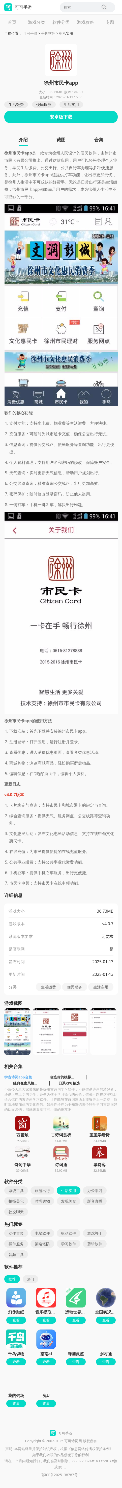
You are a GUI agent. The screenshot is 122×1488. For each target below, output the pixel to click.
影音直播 (94, 1201)
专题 (110, 22)
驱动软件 (68, 1233)
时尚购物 (42, 1201)
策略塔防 (42, 1243)
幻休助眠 (16, 1312)
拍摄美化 (16, 1201)
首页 (12, 22)
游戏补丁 (94, 1233)
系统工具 (16, 1190)
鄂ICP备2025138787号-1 (61, 1474)
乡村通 (106, 1354)
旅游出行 (42, 1190)
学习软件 (68, 1243)
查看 (16, 1320)
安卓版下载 (61, 117)
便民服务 (43, 104)
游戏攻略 (85, 22)
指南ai (46, 1354)
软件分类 (61, 22)
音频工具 (16, 1254)
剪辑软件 (94, 1243)
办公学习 (94, 1190)
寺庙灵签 (76, 1354)
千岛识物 (16, 1354)
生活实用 (66, 33)
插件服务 (16, 1243)
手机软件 (48, 33)
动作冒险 (16, 1233)
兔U (46, 1395)
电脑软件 (42, 1233)
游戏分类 (36, 22)
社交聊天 (16, 1211)
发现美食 (68, 1201)
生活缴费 (16, 104)
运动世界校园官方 (81, 1312)
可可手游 (30, 33)
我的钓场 (16, 1395)
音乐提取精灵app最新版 (57, 1312)
